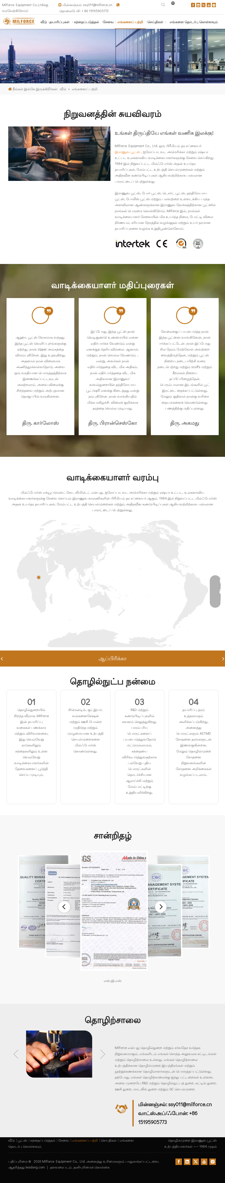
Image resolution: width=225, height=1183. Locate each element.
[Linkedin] (198, 4)
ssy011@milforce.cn (98, 4)
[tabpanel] (40, 366)
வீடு (11, 1140)
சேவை (63, 1140)
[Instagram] (214, 4)
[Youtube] (209, 4)
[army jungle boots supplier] (112, 56)
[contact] (121, 1109)
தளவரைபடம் (61, 1167)
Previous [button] (16, 1054)
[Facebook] (193, 4)
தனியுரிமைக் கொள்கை (91, 1167)
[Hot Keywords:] (163, 5)
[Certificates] (159, 243)
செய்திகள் (109, 1140)
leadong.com (36, 1167)
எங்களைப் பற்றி (85, 1140)
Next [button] (102, 1054)
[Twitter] (203, 4)
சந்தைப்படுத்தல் (42, 1140)
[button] (2, 658)
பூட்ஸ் (22, 1140)
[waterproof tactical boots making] (59, 153)
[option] (59, 1054)
